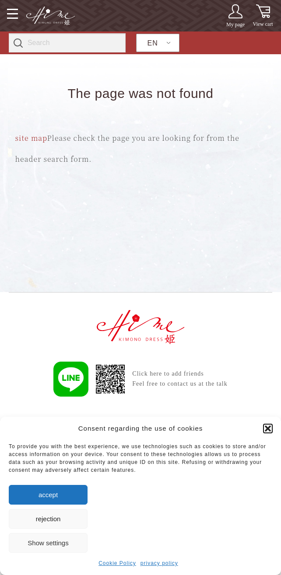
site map (31, 138)
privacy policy (159, 563)
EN (153, 43)
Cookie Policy (117, 563)
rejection (48, 519)
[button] (267, 428)
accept (48, 494)
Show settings (48, 543)
